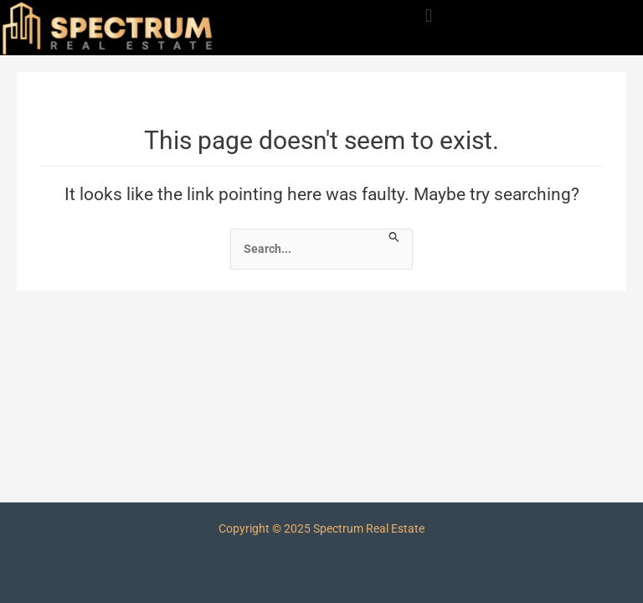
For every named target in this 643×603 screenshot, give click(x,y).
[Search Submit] (394, 237)
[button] (428, 15)
